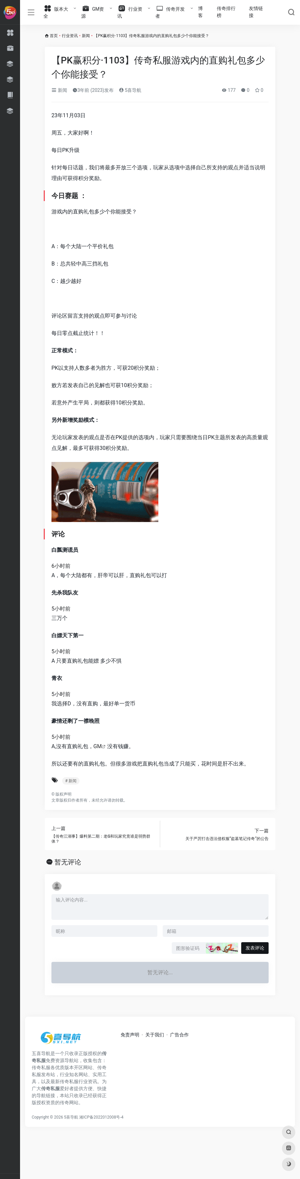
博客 (200, 12)
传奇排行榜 (226, 12)
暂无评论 (67, 862)
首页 (54, 35)
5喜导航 (130, 90)
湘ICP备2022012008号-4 (101, 1117)
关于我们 (154, 1034)
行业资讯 (70, 35)
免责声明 (130, 1034)
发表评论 (255, 948)
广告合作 (179, 1034)
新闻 (86, 35)
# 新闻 (71, 781)
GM (98, 746)
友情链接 (256, 12)
